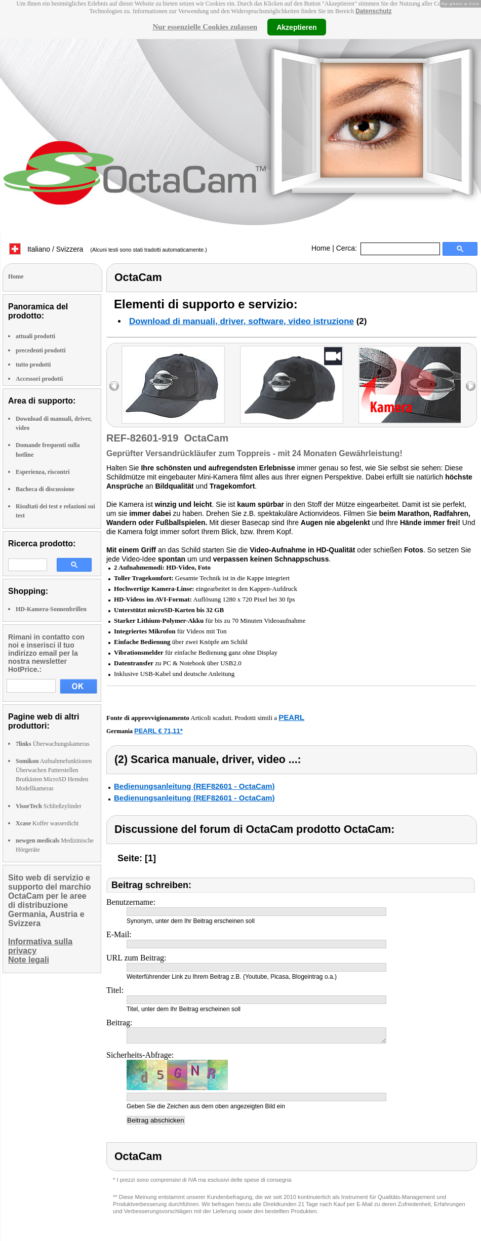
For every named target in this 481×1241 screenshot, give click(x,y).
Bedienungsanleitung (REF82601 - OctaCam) (194, 786)
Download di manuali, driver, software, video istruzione (241, 321)
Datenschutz (373, 11)
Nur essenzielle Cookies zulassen (204, 27)
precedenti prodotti (41, 350)
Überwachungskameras (53, 743)
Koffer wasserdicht (47, 823)
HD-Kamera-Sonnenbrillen (51, 609)
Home (320, 248)
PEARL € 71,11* (158, 731)
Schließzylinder (49, 806)
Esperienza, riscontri (43, 471)
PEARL (291, 717)
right (470, 386)
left (114, 386)
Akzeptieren (296, 27)
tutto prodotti (33, 364)
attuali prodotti (35, 336)
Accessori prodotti (39, 378)
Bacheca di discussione (45, 489)
